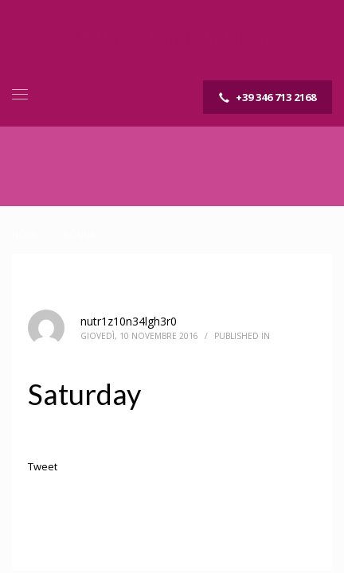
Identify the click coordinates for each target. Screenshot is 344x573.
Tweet (42, 466)
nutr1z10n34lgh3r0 (128, 321)
